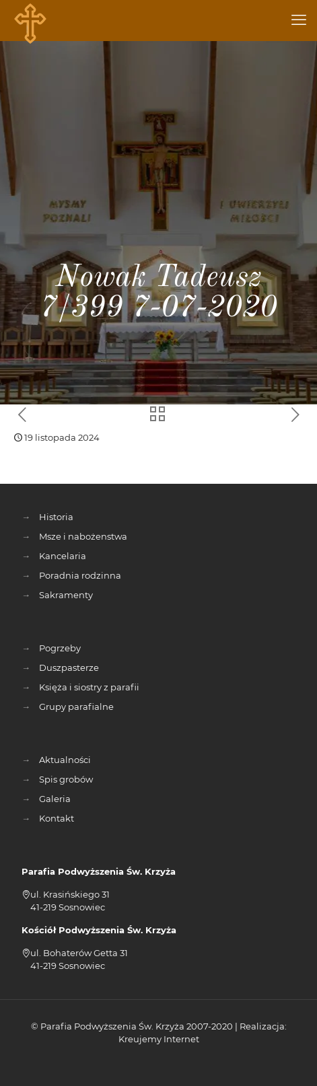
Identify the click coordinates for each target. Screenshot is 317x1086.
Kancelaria (62, 555)
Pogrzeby (60, 648)
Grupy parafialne (76, 706)
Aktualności (65, 759)
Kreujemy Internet (158, 1039)
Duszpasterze (69, 667)
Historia (56, 516)
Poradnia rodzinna (80, 575)
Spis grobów (66, 779)
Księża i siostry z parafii (89, 687)
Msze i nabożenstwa (83, 536)
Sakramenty (66, 594)
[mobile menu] (298, 20)
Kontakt (56, 818)
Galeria (55, 798)
